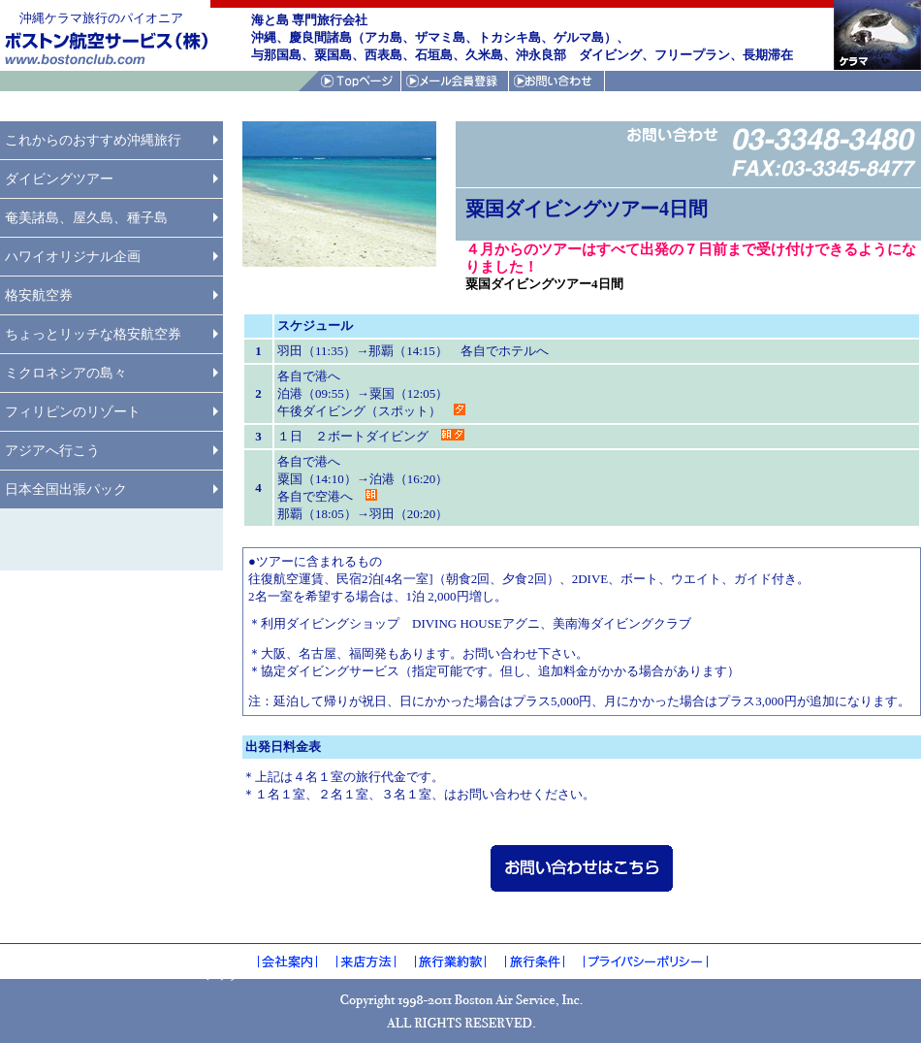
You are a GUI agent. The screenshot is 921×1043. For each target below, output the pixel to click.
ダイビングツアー (59, 179)
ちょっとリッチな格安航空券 (93, 334)
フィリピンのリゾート (73, 412)
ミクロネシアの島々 (66, 373)
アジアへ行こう (52, 450)
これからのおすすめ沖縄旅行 (93, 140)
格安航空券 (39, 295)
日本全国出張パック (66, 489)
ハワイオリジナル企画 (73, 256)
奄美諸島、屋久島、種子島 (86, 218)
